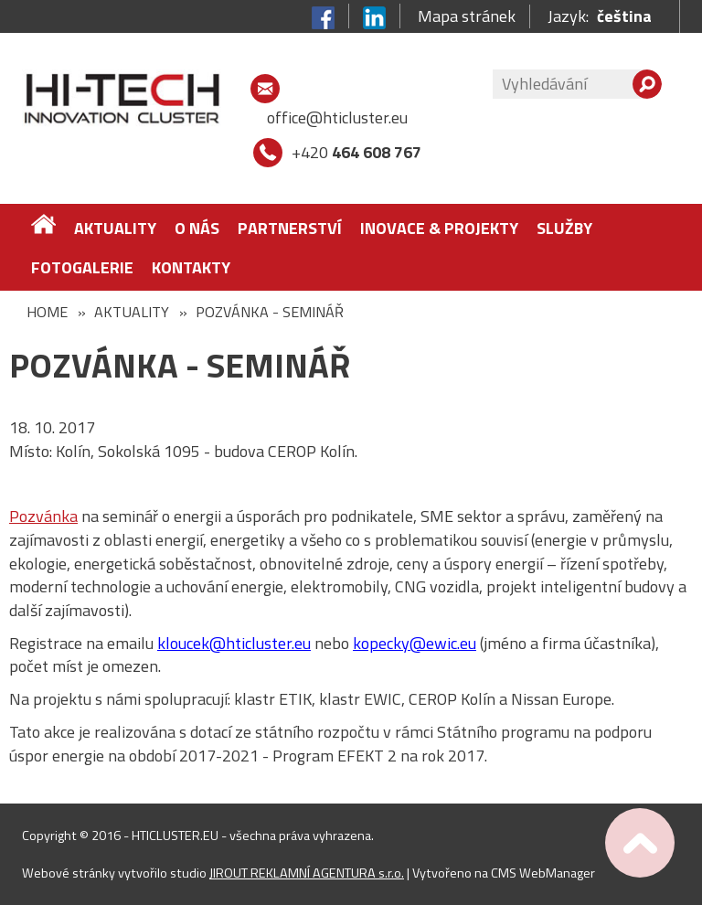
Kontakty (191, 267)
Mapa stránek (467, 16)
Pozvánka (43, 516)
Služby (564, 228)
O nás (197, 228)
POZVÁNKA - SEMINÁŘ (270, 312)
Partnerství (290, 228)
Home (47, 312)
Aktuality (115, 228)
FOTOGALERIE (82, 267)
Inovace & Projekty (439, 228)
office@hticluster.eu (337, 117)
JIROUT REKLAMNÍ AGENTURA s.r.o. (306, 873)
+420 (356, 152)
